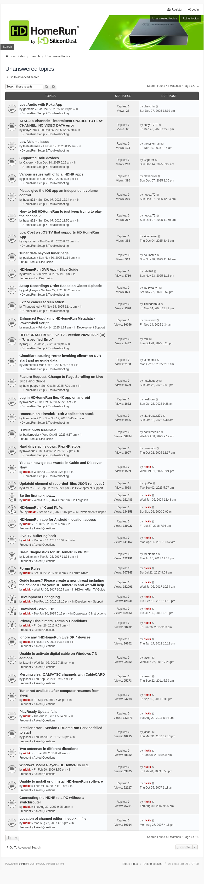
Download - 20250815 (36, 609)
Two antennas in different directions (48, 749)
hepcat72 (29, 199)
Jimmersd (29, 365)
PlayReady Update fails (38, 712)
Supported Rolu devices (39, 158)
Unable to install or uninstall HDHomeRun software (61, 781)
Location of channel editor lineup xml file (52, 818)
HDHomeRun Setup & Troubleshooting (44, 113)
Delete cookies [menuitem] (152, 864)
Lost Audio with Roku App (40, 104)
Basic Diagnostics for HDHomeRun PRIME (54, 552)
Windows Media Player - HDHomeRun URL (54, 765)
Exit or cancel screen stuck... (43, 302)
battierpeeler (31, 434)
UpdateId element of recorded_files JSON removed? (62, 484)
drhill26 (28, 274)
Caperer (28, 162)
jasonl (27, 662)
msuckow (29, 327)
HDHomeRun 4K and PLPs (41, 507)
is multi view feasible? (37, 430)
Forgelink (82, 500)
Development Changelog (39, 597)
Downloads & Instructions (90, 613)
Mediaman (30, 556)
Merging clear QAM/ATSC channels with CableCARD (62, 674)
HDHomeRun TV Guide (90, 589)
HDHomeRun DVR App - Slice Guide (48, 269)
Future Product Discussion (36, 262)
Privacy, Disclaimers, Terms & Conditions (53, 621)
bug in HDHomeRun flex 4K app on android (54, 397)
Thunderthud (31, 306)
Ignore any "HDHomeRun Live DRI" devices (55, 637)
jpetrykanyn (30, 290)
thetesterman (31, 146)
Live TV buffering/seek (37, 536)
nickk (27, 472)
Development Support (91, 327)
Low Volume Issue (34, 142)
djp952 (27, 488)
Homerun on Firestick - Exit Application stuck (56, 414)
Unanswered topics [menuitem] (165, 18)
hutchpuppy (30, 385)
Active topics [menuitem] (191, 18)
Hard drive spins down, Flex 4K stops (50, 446)
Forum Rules (29, 568)
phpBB (22, 863)
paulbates (29, 257)
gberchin (28, 109)
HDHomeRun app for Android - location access (57, 519)
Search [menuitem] (7, 46)
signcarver (29, 241)
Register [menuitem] (174, 9)
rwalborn (28, 402)
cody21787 (30, 130)
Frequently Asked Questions (37, 528)
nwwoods (29, 451)
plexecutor (29, 179)
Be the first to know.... (37, 496)
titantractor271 (32, 418)
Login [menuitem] (193, 9)
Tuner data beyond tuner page (43, 253)
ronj (25, 344)
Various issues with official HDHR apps (51, 174)
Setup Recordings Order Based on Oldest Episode (60, 286)
